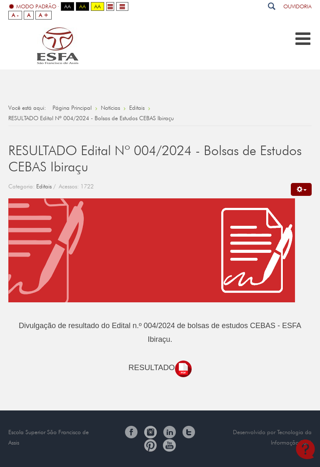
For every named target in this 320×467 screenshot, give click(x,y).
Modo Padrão (32, 6)
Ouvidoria (297, 6)
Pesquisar (271, 6)
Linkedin (169, 432)
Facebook (131, 432)
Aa (67, 6)
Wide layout (122, 6)
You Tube (169, 445)
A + (43, 15)
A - (15, 15)
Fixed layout (110, 6)
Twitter (188, 432)
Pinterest (150, 445)
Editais (44, 186)
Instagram (150, 432)
